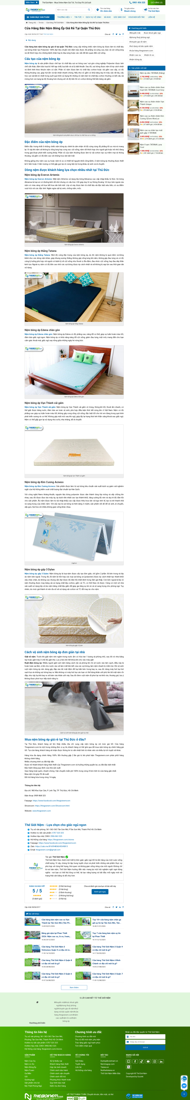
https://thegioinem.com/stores (61, 839)
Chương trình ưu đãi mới (85, 1036)
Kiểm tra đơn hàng (58, 1086)
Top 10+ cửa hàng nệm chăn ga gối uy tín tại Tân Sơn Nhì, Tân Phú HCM (106, 922)
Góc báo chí (119, 17)
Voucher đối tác (136, 17)
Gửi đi (145, 1047)
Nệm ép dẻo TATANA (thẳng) (152, 73)
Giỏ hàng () (157, 2)
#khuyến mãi (134, 33)
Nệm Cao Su (30, 1061)
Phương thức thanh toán (60, 1080)
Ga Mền (28, 1073)
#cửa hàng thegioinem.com (141, 50)
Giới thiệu (79, 1061)
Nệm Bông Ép (30, 1067)
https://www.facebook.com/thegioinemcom (51, 801)
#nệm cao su (135, 55)
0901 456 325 (136, 2)
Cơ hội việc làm (156, 10)
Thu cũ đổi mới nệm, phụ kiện (87, 1039)
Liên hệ (151, 17)
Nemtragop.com (108, 1064)
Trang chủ (32, 23)
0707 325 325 (58, 833)
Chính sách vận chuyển (60, 1073)
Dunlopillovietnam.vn (109, 1061)
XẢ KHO (107, 17)
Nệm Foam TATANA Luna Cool (151, 145)
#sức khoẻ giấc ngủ (152, 33)
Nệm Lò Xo (29, 1064)
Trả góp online (133, 10)
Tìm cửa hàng (109, 10)
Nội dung (32, 40)
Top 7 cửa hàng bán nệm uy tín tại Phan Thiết (106, 935)
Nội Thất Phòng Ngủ (33, 1086)
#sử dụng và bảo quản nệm (141, 46)
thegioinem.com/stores (52, 1049)
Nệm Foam (29, 1070)
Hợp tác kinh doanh (58, 1067)
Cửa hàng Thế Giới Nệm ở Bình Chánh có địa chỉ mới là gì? (106, 962)
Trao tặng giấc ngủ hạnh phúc (87, 1043)
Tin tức (78, 17)
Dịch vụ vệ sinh (93, 17)
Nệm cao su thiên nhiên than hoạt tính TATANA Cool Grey (152, 88)
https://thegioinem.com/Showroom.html (52, 806)
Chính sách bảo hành (59, 1070)
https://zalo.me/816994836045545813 (51, 846)
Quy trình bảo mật (57, 1083)
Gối (26, 1076)
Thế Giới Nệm (48, 34)
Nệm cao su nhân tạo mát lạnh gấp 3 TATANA (151, 131)
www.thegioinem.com (41, 811)
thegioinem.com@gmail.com (48, 850)
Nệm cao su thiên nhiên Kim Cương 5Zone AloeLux (152, 117)
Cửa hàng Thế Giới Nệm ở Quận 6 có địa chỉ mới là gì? (57, 975)
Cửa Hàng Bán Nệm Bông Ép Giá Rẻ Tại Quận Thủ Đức (87, 23)
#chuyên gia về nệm (138, 42)
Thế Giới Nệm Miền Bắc (111, 1073)
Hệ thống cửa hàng (83, 1070)
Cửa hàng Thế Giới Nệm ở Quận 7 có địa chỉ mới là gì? (107, 975)
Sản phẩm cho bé (32, 1083)
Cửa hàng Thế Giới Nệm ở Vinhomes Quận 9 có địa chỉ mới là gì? (56, 949)
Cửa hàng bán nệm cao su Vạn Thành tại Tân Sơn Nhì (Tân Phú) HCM (57, 922)
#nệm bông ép (135, 59)
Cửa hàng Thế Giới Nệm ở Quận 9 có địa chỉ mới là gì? (107, 948)
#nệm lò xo (149, 55)
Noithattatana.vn (108, 1070)
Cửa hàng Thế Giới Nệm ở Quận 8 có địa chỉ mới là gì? (57, 962)
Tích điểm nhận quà (83, 1046)
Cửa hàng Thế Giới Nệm (55, 23)
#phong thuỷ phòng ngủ (139, 37)
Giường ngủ (29, 1080)
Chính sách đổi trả (58, 1076)
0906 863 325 (56, 836)
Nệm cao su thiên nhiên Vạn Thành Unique (152, 103)
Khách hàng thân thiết (59, 1064)
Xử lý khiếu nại (56, 1061)
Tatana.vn (105, 1067)
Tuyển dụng (80, 1064)
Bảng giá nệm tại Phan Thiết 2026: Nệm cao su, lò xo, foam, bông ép (56, 935)
